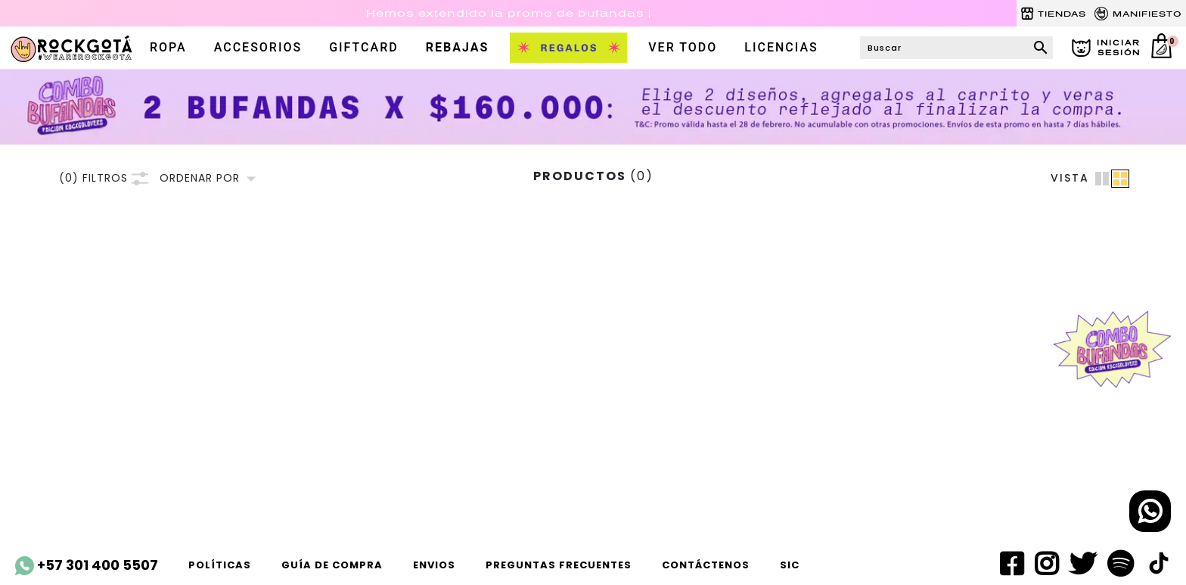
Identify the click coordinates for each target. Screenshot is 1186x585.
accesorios (258, 47)
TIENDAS (1053, 13)
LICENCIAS (781, 47)
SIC (789, 565)
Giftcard (364, 47)
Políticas (219, 565)
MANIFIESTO (1138, 13)
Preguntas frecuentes (559, 565)
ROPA (168, 47)
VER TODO (682, 47)
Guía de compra (332, 565)
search (1041, 48)
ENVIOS (434, 565)
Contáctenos (706, 565)
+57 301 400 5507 (86, 565)
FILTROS (103, 178)
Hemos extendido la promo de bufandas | (508, 13)
